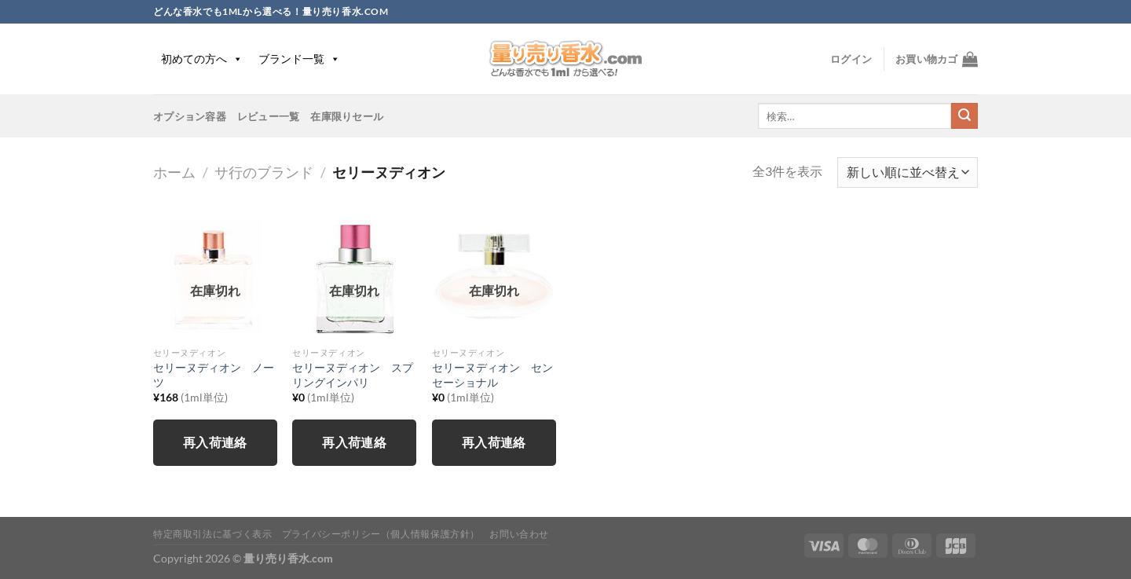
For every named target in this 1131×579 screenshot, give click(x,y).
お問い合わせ (519, 534)
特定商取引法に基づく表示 (212, 534)
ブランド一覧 (299, 58)
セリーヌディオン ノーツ (213, 375)
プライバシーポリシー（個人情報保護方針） (381, 534)
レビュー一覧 (268, 116)
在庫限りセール (346, 116)
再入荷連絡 (215, 442)
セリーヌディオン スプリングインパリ (352, 375)
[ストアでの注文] (907, 172)
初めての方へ (202, 58)
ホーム (174, 172)
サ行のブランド (263, 172)
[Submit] (964, 116)
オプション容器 (189, 116)
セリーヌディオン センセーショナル (492, 375)
